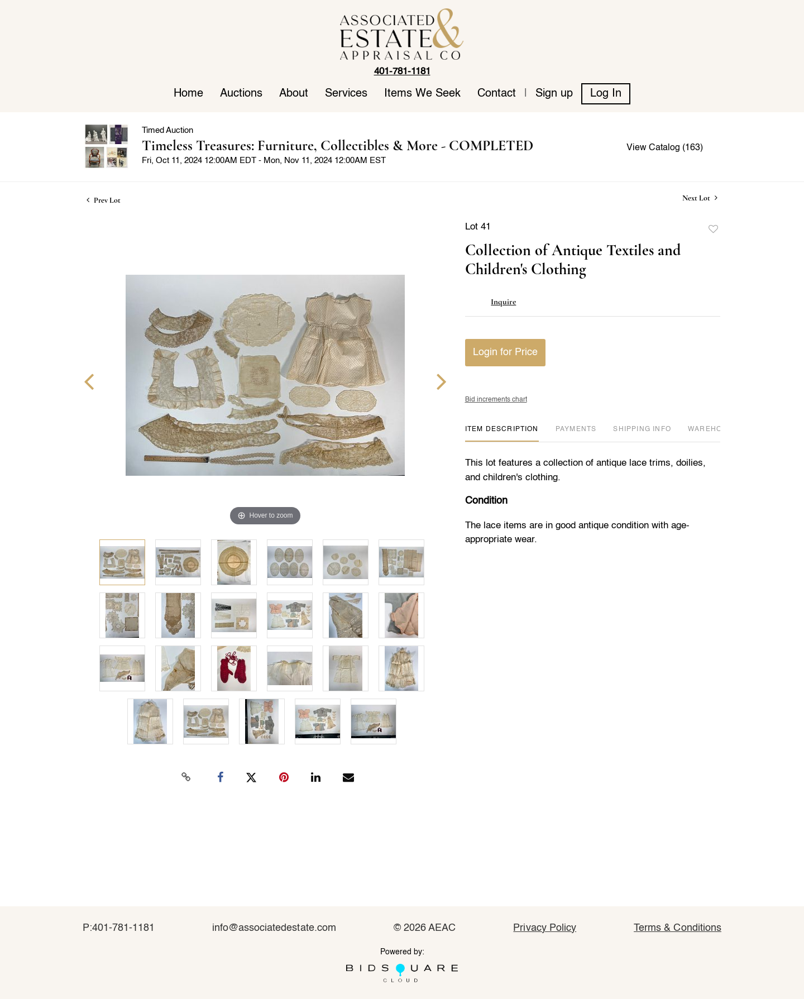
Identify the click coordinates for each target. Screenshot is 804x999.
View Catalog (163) (664, 148)
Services (346, 93)
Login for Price (505, 352)
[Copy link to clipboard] (186, 777)
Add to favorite (713, 229)
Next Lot (699, 198)
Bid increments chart (496, 399)
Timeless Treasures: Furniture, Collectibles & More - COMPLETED (337, 145)
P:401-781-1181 (119, 928)
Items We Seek (422, 93)
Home (188, 93)
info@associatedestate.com (274, 928)
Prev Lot (104, 200)
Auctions (241, 93)
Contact (496, 93)
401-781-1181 (402, 72)
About (293, 93)
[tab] (502, 434)
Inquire (503, 302)
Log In (605, 93)
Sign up (554, 93)
